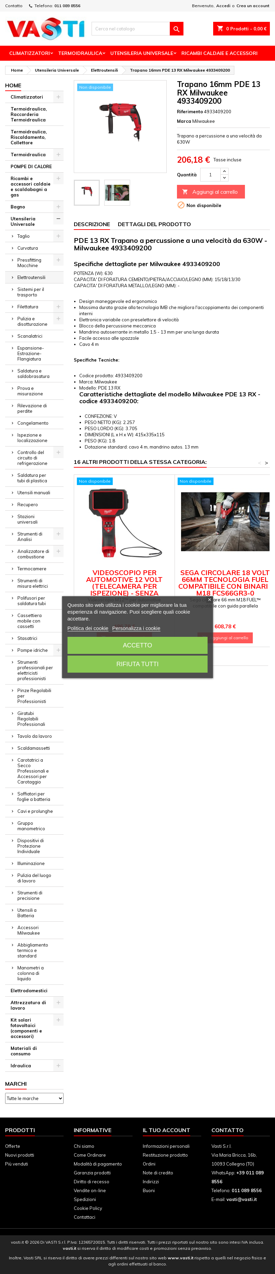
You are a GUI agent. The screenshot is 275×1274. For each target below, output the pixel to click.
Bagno (18, 206)
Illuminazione (31, 863)
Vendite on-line (90, 1190)
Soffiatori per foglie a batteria (33, 796)
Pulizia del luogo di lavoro (34, 878)
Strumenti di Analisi (29, 536)
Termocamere (31, 568)
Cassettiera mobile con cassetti (29, 621)
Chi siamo (84, 1146)
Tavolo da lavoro (34, 736)
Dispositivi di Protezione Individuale (30, 846)
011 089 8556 (67, 5)
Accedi (223, 5)
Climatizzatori (29, 53)
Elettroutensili (31, 277)
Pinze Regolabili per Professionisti (34, 696)
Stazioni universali (27, 519)
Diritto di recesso (91, 1181)
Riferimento (190, 111)
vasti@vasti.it (241, 1199)
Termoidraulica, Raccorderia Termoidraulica (29, 114)
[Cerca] (137, 28)
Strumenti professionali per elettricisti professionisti (35, 670)
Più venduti (16, 1164)
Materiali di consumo (24, 1050)
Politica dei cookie (87, 628)
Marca (184, 121)
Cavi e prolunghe (35, 811)
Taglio (23, 236)
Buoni (149, 1190)
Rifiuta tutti (137, 664)
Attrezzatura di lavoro (28, 1005)
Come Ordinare (90, 1155)
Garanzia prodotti (92, 1172)
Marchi (16, 1083)
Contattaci (84, 1217)
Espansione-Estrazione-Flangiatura (30, 353)
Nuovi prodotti (19, 1155)
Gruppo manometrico (31, 825)
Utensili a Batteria (27, 912)
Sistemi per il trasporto (30, 292)
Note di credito (158, 1172)
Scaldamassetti (33, 748)
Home (13, 85)
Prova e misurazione (30, 390)
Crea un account (252, 5)
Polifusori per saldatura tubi (31, 600)
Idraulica (21, 1065)
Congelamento (33, 423)
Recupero (27, 504)
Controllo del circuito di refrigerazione (32, 458)
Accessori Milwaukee (28, 930)
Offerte (12, 1146)
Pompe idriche (32, 650)
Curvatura (27, 248)
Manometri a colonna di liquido (30, 973)
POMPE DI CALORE (31, 166)
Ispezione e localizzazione (32, 437)
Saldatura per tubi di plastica (32, 477)
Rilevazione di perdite (32, 408)
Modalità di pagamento (98, 1164)
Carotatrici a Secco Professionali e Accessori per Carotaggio (33, 771)
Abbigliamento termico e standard (32, 950)
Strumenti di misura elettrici (32, 583)
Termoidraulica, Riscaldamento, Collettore (29, 137)
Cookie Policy (88, 1208)
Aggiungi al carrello (210, 191)
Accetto (137, 645)
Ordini (149, 1164)
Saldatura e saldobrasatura (33, 373)
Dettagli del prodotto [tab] (154, 224)
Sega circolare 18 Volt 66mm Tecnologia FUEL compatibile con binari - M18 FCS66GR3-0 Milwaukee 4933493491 (225, 586)
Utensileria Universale (141, 53)
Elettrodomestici (29, 990)
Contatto (14, 5)
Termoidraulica (80, 53)
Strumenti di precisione (29, 895)
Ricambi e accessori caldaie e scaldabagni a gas (31, 186)
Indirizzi (151, 1181)
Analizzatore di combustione (33, 553)
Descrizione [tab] (92, 224)
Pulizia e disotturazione (32, 321)
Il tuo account (166, 1130)
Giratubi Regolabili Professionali (31, 719)
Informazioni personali (166, 1146)
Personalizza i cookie (136, 628)
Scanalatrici (29, 336)
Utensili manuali (33, 492)
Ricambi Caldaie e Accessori (219, 53)
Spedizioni (85, 1199)
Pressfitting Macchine (29, 262)
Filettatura (27, 306)
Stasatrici (27, 638)
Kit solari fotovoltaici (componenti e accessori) (26, 1028)
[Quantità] (210, 174)
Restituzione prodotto (165, 1155)
